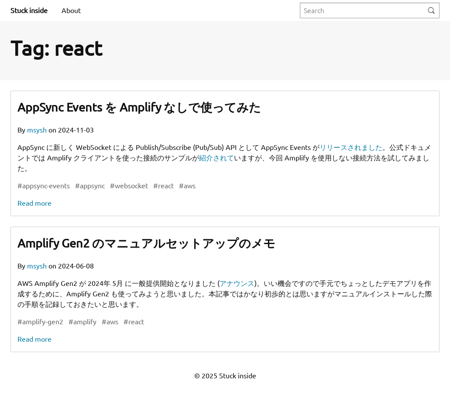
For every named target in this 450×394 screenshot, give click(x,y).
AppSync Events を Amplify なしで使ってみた (139, 107)
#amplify (82, 322)
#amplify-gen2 (40, 322)
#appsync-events (43, 186)
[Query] (370, 11)
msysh (37, 130)
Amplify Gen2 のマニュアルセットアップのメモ (146, 243)
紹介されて (216, 158)
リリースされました (350, 147)
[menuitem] (71, 10)
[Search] (431, 10)
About (71, 10)
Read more (34, 203)
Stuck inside (29, 10)
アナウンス (237, 283)
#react (163, 186)
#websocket (129, 186)
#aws (187, 186)
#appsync (90, 186)
